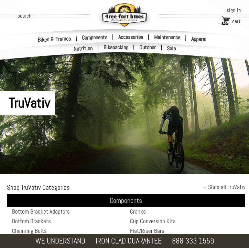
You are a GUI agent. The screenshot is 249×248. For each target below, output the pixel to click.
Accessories (130, 37)
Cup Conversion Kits (153, 221)
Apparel (199, 39)
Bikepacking (116, 47)
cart (236, 21)
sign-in (234, 10)
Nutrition (83, 48)
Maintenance (167, 37)
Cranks (138, 211)
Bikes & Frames (54, 39)
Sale (171, 48)
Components (94, 37)
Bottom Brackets (31, 221)
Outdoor (147, 47)
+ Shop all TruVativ (224, 187)
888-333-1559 (193, 241)
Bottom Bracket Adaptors (41, 211)
